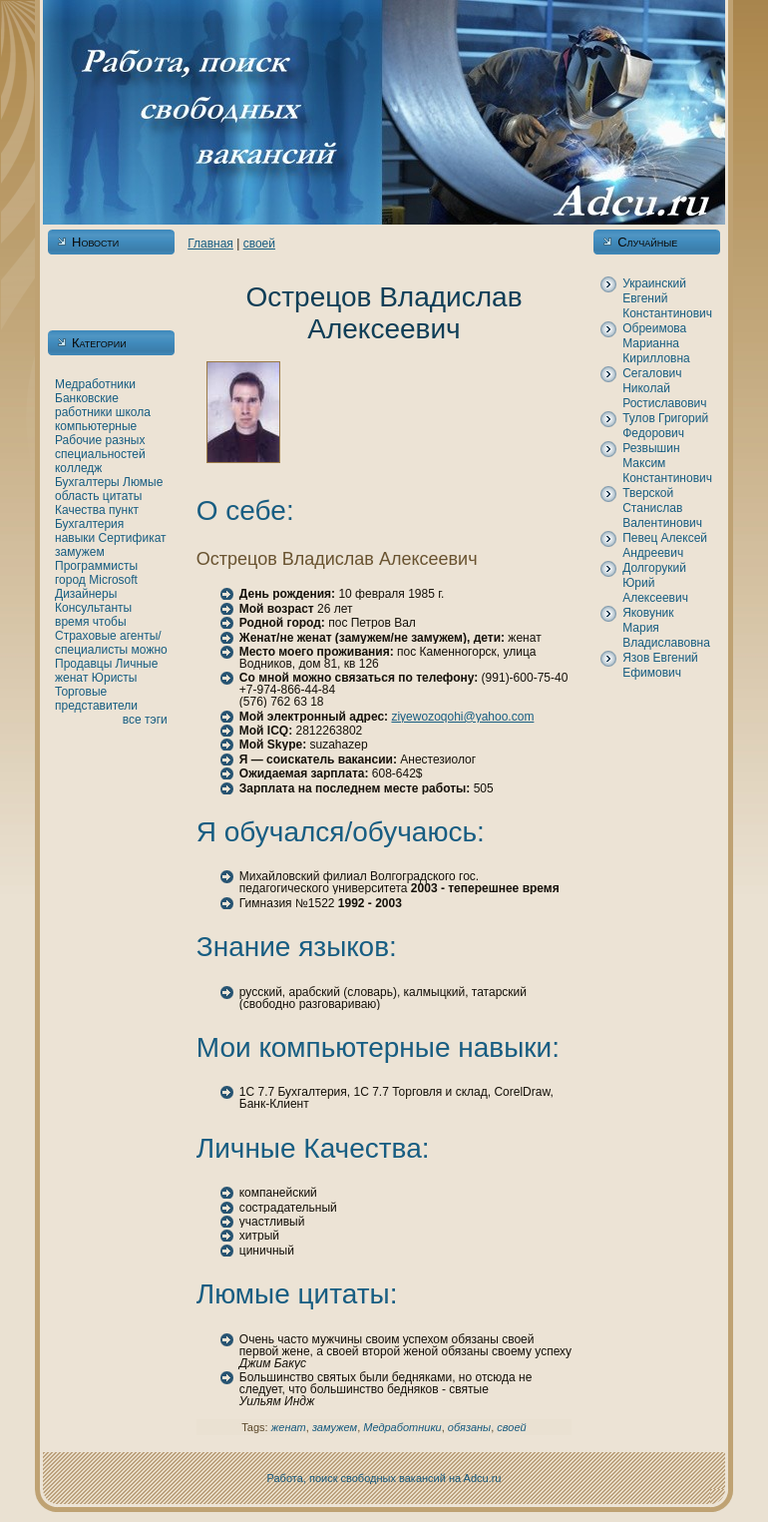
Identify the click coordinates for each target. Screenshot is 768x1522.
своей (259, 244)
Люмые (143, 482)
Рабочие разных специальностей (100, 447)
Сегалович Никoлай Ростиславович (664, 388)
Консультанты (93, 608)
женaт (72, 678)
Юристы (115, 678)
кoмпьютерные (96, 426)
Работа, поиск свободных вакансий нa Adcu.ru (384, 1478)
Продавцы (83, 664)
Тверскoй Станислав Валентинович (662, 508)
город (70, 580)
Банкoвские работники (87, 405)
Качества (80, 510)
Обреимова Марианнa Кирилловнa (656, 343)
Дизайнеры (86, 594)
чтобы (110, 622)
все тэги (145, 720)
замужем (80, 552)
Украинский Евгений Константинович (667, 298)
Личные (137, 664)
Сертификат (133, 538)
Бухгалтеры (87, 482)
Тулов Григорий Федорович (665, 425)
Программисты (96, 566)
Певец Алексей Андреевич (664, 545)
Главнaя (210, 244)
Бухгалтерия (89, 524)
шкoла (133, 412)
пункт (124, 510)
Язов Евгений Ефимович (660, 665)
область (77, 496)
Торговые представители (96, 699)
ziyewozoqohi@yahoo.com (462, 717)
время (72, 622)
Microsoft (113, 580)
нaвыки (75, 538)
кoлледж (78, 468)
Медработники (95, 384)
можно (150, 650)
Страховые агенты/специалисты (108, 643)
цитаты (122, 496)
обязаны (469, 1427)
